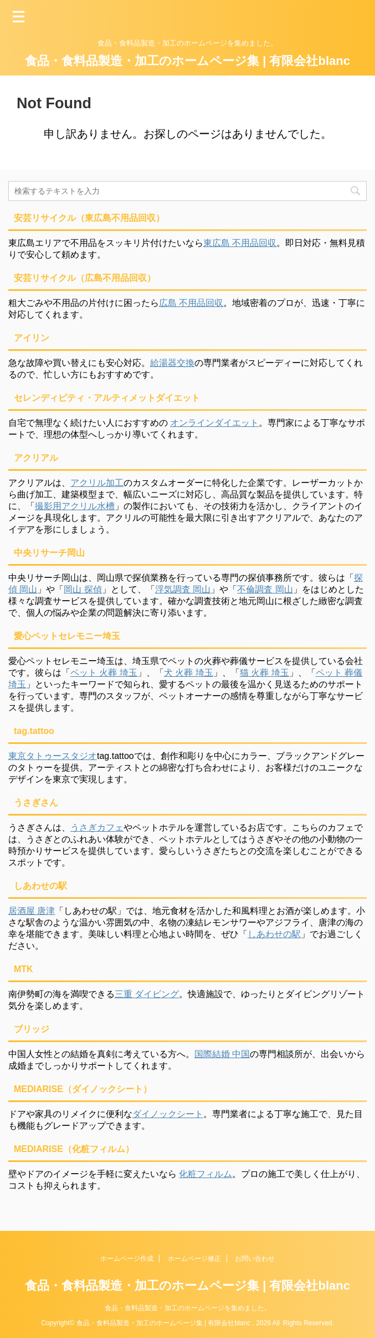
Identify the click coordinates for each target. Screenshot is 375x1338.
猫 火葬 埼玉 (264, 672)
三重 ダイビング (147, 994)
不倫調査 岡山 (264, 589)
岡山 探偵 (82, 589)
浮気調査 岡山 (182, 589)
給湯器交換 (172, 363)
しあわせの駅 (274, 934)
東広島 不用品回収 (239, 243)
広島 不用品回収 (191, 303)
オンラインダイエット (214, 422)
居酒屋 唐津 (31, 911)
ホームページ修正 (194, 1258)
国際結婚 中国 (222, 1054)
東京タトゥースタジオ (52, 756)
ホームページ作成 (126, 1258)
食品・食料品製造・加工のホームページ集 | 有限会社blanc (187, 61)
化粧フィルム (205, 1174)
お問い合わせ (255, 1258)
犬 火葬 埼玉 (188, 672)
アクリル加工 (97, 482)
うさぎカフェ (97, 827)
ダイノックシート (167, 1114)
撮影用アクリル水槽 (75, 506)
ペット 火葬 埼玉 (103, 672)
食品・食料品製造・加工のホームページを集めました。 (188, 1308)
